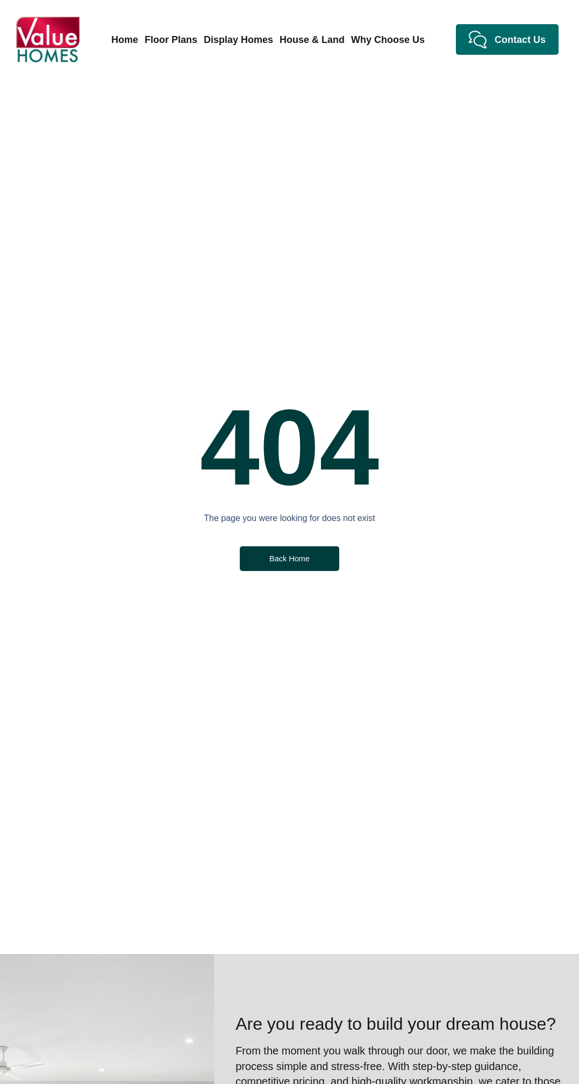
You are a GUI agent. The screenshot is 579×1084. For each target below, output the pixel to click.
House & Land (312, 39)
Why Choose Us (388, 39)
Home (124, 39)
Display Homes (238, 39)
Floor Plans (171, 39)
